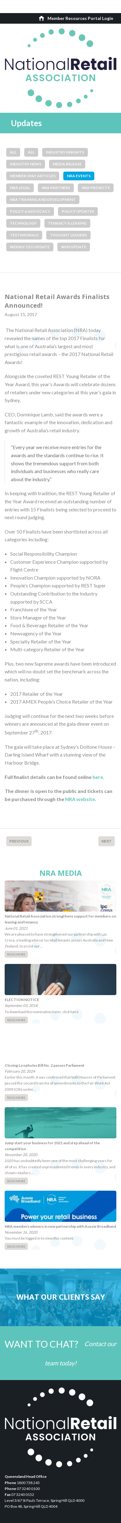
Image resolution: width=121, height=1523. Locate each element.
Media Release (67, 164)
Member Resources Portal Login (80, 18)
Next (106, 841)
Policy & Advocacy (30, 211)
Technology (23, 223)
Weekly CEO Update (30, 246)
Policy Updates (78, 211)
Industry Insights (65, 152)
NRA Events (79, 175)
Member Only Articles (33, 175)
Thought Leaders (68, 235)
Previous (19, 841)
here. (98, 777)
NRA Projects (96, 187)
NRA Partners (56, 187)
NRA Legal (20, 187)
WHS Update (73, 246)
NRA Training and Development (43, 199)
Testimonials (24, 235)
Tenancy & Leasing (67, 223)
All (13, 152)
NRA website (80, 799)
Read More (16, 954)
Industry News (25, 164)
